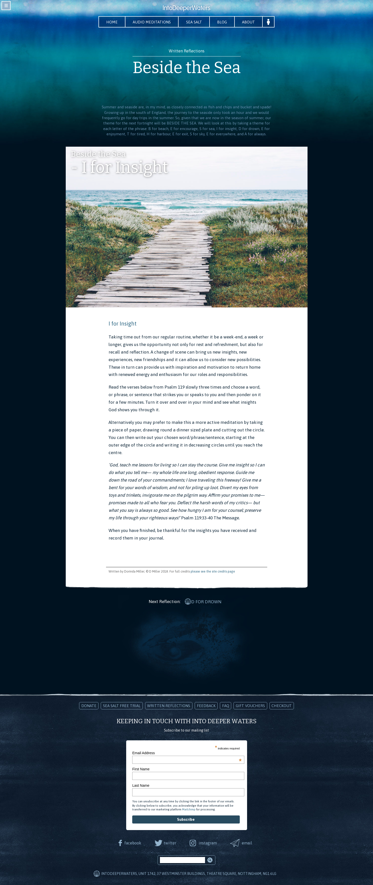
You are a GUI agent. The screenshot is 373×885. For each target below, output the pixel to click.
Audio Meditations (151, 22)
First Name (140, 769)
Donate (88, 705)
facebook (132, 842)
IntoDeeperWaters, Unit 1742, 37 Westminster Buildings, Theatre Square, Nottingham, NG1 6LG (188, 873)
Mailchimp (188, 809)
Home (111, 22)
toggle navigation (6, 5)
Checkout (282, 705)
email (247, 842)
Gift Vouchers (250, 705)
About (249, 22)
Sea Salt (194, 22)
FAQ (225, 705)
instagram (208, 842)
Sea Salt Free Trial (122, 705)
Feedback (206, 705)
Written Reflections (168, 705)
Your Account (270, 22)
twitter (170, 842)
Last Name (140, 785)
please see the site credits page (213, 572)
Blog (223, 22)
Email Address (187, 753)
